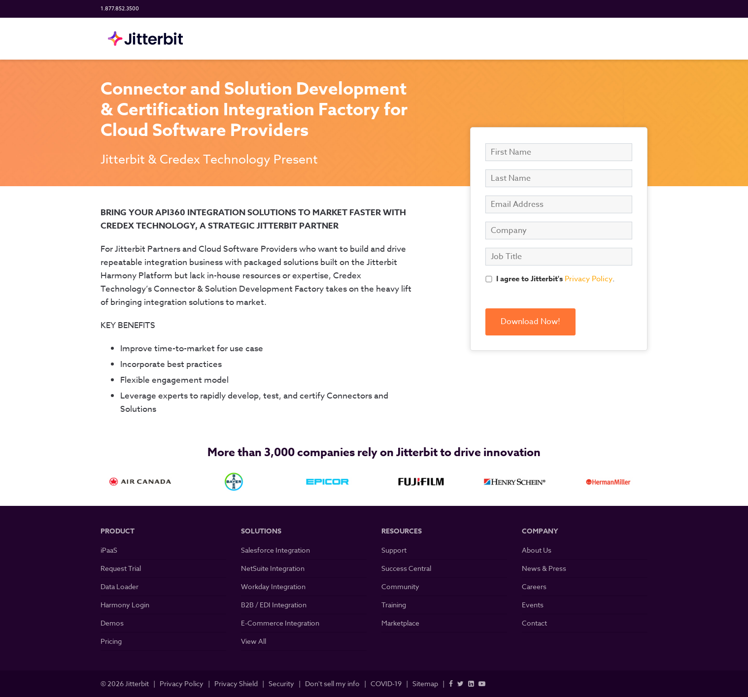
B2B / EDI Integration (273, 604)
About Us (536, 550)
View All (253, 641)
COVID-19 (386, 683)
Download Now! (530, 322)
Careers (534, 586)
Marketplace (400, 623)
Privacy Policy (588, 278)
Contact (534, 623)
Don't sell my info (332, 683)
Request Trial (121, 568)
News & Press (544, 568)
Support (394, 550)
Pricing (111, 641)
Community (400, 586)
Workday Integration (273, 586)
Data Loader (119, 586)
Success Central (406, 568)
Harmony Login (125, 604)
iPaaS (109, 550)
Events (533, 604)
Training (393, 604)
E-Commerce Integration (280, 623)
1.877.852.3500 (120, 8)
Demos (112, 623)
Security (281, 683)
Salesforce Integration (275, 550)
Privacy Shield (236, 683)
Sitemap (425, 683)
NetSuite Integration (273, 568)
